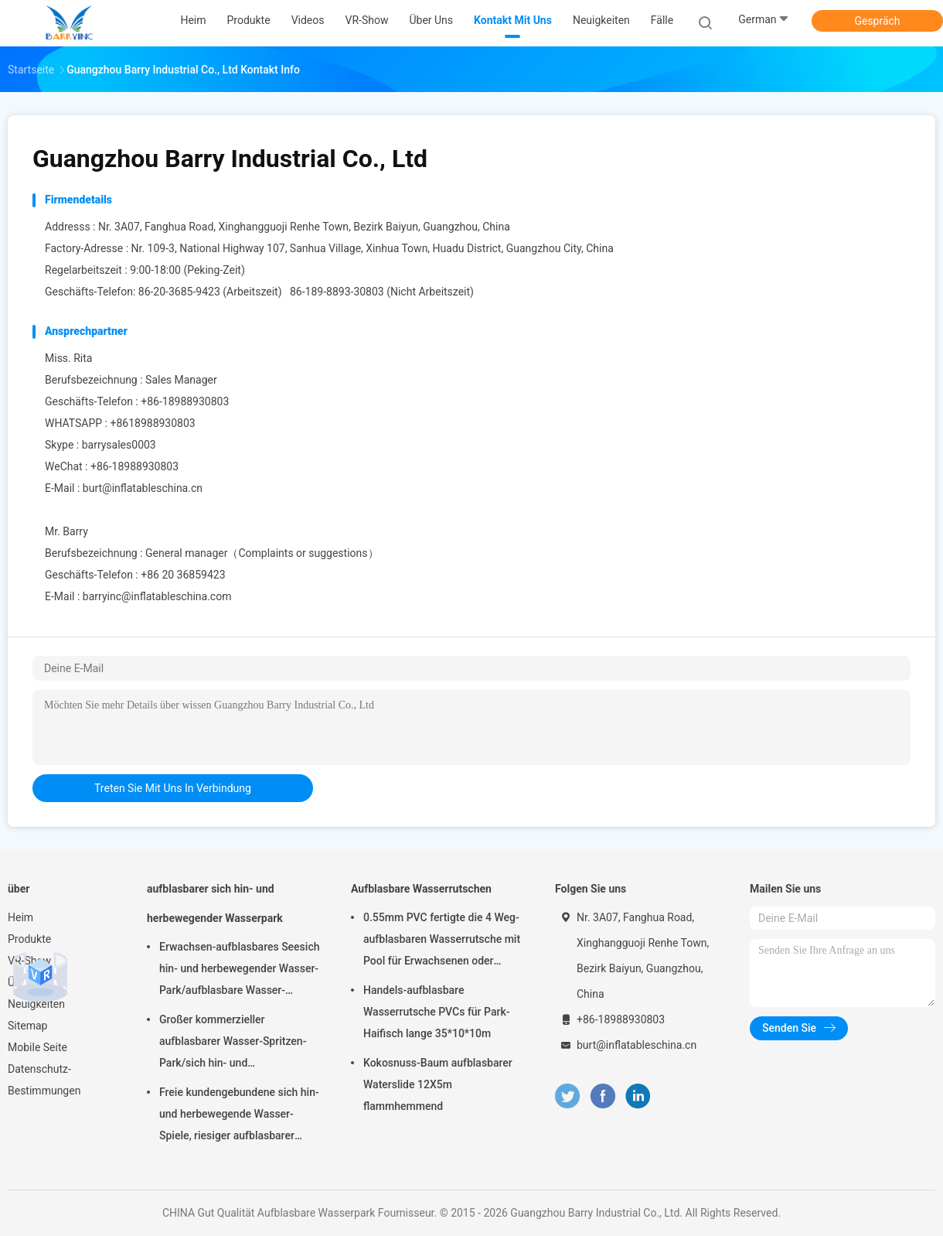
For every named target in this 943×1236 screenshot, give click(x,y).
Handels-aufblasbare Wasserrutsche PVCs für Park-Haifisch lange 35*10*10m (436, 1012)
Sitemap (27, 1025)
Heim (20, 917)
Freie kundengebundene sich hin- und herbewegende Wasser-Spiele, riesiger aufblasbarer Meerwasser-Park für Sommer (239, 1116)
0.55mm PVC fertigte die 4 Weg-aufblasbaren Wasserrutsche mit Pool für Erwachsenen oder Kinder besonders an (441, 941)
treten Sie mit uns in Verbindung (172, 788)
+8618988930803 (152, 423)
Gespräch (877, 21)
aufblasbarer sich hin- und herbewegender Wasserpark (215, 903)
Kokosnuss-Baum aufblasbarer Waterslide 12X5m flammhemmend (437, 1084)
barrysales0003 (119, 445)
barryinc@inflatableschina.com (157, 596)
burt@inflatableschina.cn (143, 488)
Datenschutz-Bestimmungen (44, 1080)
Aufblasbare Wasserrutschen (421, 889)
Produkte (29, 939)
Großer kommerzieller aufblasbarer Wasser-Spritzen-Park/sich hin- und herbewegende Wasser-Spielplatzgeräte (232, 1043)
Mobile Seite (37, 1047)
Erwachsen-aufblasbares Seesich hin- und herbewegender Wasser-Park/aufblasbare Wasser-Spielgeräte (239, 971)
